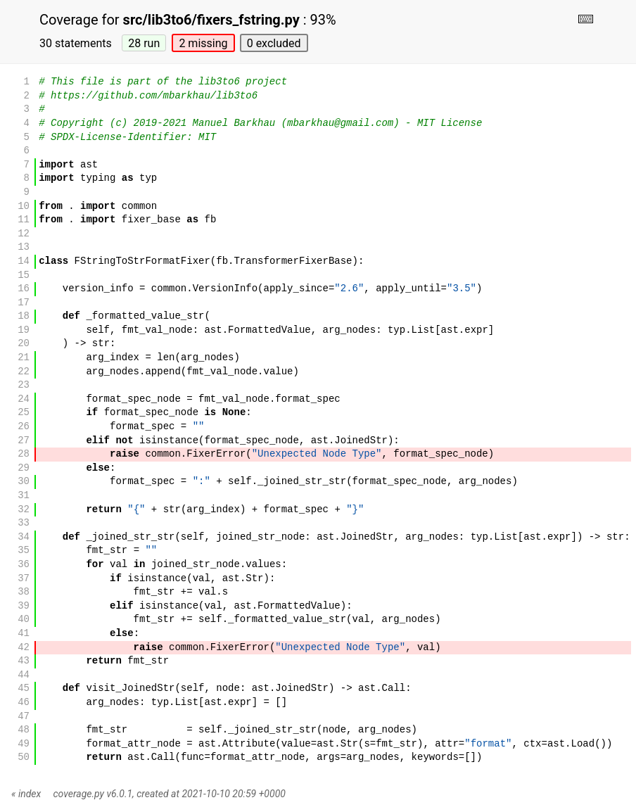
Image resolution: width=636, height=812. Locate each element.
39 (24, 606)
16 (24, 289)
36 (24, 564)
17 (24, 303)
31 (24, 495)
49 (24, 744)
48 (24, 730)
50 (24, 757)
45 (24, 688)
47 (24, 716)
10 (24, 206)
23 (24, 385)
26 (24, 426)
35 (24, 550)
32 (24, 509)
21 (24, 357)
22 (24, 372)
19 (24, 330)
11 (24, 220)
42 (24, 647)
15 (24, 275)
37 (24, 578)
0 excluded (274, 43)
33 (24, 523)
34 (24, 537)
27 (24, 441)
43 (24, 661)
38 (24, 592)
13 (24, 247)
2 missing (203, 43)
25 (24, 412)
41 (24, 633)
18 (24, 316)
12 (24, 234)
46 (24, 702)
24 (24, 399)
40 (24, 619)
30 (24, 481)
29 (24, 468)
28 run (144, 43)
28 (24, 454)
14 (24, 261)
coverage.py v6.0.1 (92, 793)
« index (26, 793)
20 (24, 343)
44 (24, 675)
